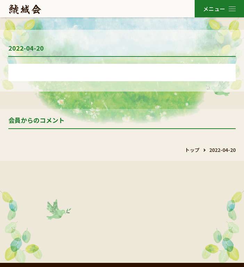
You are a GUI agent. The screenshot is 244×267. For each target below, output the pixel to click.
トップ (192, 149)
